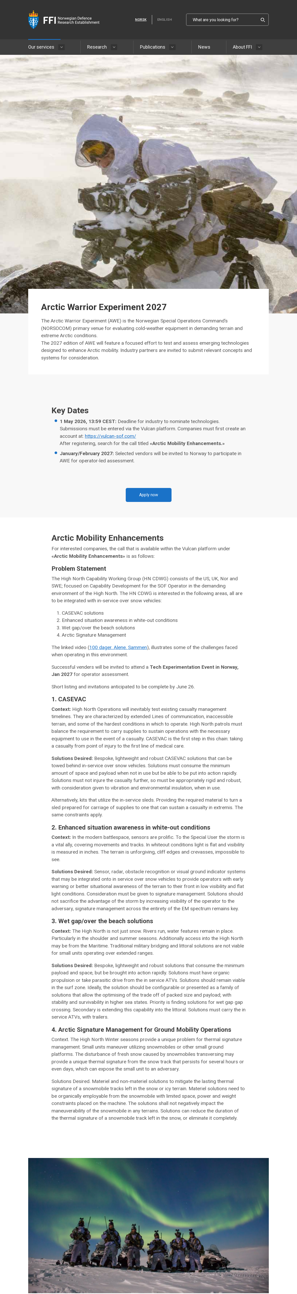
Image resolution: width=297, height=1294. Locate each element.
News (204, 47)
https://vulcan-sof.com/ (110, 436)
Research (97, 47)
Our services (41, 47)
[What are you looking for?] (227, 19)
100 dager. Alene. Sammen (118, 647)
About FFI (242, 47)
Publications (152, 47)
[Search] (262, 19)
